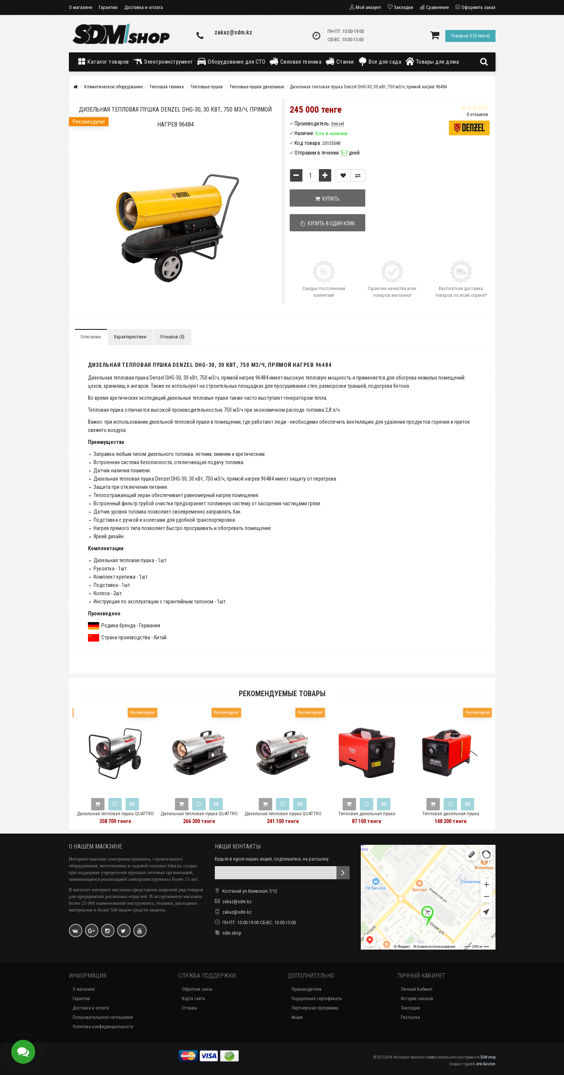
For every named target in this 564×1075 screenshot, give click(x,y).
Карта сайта (193, 998)
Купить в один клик (327, 223)
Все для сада (380, 61)
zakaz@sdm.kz (233, 32)
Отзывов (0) (172, 336)
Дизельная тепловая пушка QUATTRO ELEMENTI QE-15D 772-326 (296, 817)
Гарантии (108, 7)
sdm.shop (231, 933)
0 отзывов (477, 114)
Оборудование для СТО (231, 61)
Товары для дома (432, 61)
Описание (90, 336)
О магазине (80, 7)
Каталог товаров (104, 61)
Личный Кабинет (417, 989)
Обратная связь (197, 989)
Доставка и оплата (143, 7)
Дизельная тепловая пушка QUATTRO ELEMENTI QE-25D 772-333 (212, 817)
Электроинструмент (163, 61)
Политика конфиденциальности (103, 1026)
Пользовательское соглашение (103, 1017)
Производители (306, 989)
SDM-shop (488, 1057)
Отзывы (189, 1008)
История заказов (417, 998)
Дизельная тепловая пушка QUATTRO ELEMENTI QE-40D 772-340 (129, 817)
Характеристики (130, 336)
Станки (339, 61)
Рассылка (410, 1017)
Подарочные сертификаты (317, 998)
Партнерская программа (315, 1008)
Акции (297, 1017)
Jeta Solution (486, 1064)
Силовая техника (295, 61)
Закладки (410, 1008)
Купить (327, 199)
